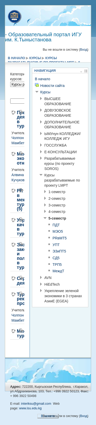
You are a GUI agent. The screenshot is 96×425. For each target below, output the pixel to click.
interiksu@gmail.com (36, 403)
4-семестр (56, 212)
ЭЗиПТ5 (59, 251)
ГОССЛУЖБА (55, 145)
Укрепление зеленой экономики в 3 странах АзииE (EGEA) (63, 296)
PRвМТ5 (59, 238)
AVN (47, 278)
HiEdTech (52, 284)
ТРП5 (57, 265)
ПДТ (56, 225)
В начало (16, 58)
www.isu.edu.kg (30, 408)
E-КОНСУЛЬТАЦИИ (60, 152)
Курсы (35, 58)
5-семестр (57, 218)
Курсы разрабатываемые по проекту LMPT (62, 180)
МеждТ (58, 271)
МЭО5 (57, 231)
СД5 (55, 258)
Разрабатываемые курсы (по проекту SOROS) (59, 163)
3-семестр (56, 205)
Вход (83, 49)
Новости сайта (52, 86)
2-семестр (56, 198)
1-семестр (56, 192)
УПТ (56, 245)
